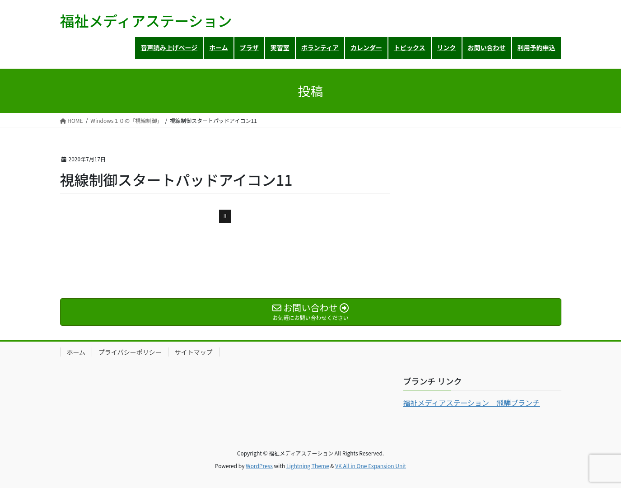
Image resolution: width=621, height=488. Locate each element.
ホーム (76, 352)
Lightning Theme (307, 465)
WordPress (259, 465)
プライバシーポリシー (130, 352)
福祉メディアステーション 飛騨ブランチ (471, 402)
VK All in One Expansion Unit (370, 465)
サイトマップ (194, 352)
